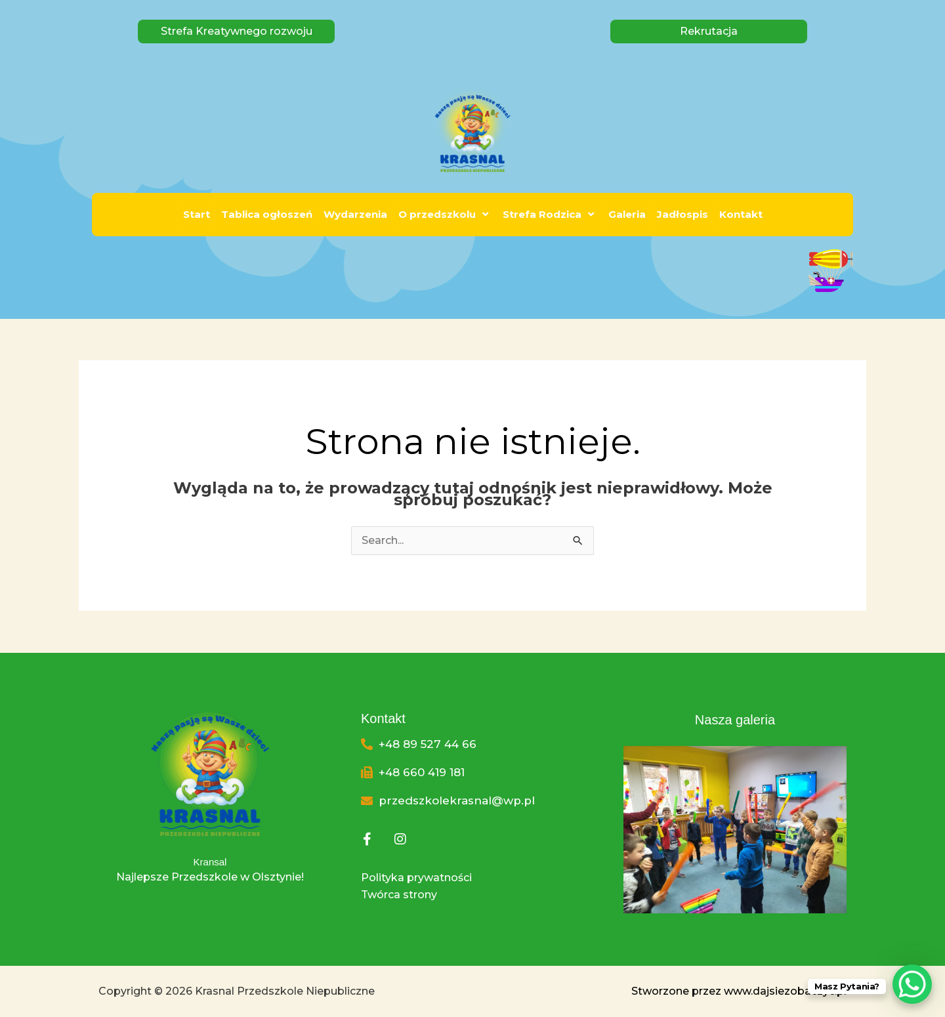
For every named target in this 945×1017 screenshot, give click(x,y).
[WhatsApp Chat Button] (912, 984)
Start (196, 214)
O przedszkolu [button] (445, 214)
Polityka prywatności (416, 877)
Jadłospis (682, 214)
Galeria (627, 214)
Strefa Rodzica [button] (550, 214)
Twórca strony (399, 894)
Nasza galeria (735, 720)
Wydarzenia (355, 214)
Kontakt (741, 214)
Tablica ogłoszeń (266, 214)
